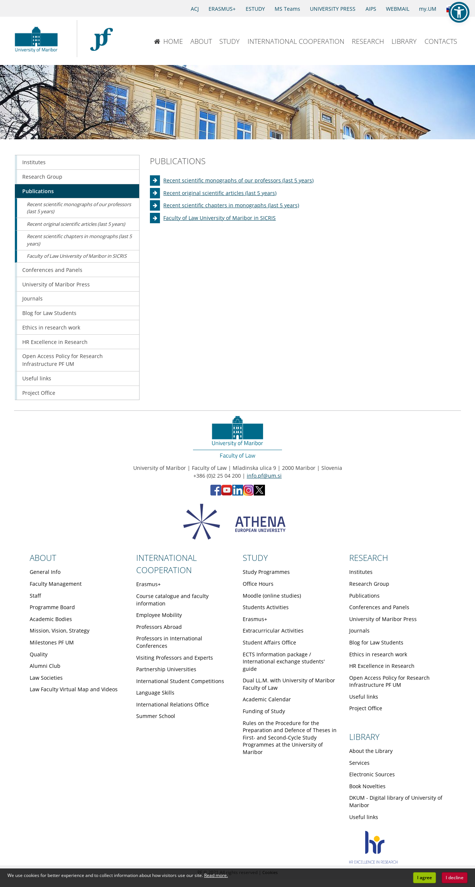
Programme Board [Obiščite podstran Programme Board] (52, 607)
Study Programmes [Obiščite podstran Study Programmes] (266, 571)
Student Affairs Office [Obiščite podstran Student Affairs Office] (269, 642)
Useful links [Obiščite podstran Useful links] (36, 378)
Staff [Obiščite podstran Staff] (35, 595)
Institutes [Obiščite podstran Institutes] (34, 162)
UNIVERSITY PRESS (333, 8)
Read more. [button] (216, 875)
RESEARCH (368, 41)
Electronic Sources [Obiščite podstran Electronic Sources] (372, 774)
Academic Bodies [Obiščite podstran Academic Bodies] (51, 619)
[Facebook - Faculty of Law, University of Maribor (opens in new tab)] (215, 493)
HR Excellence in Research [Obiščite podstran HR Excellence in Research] (55, 341)
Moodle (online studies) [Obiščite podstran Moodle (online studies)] (272, 595)
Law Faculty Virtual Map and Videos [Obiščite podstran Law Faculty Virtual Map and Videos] (74, 689)
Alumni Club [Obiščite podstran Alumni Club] (45, 665)
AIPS (371, 8)
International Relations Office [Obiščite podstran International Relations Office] (172, 704)
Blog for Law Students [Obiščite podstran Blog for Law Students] (49, 312)
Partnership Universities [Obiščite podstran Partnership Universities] (166, 669)
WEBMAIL (397, 8)
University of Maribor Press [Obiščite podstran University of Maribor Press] (56, 284)
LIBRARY (404, 41)
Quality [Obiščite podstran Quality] (39, 654)
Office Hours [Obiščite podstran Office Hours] (258, 583)
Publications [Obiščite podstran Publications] (38, 191)
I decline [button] (454, 877)
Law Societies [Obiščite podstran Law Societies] (46, 677)
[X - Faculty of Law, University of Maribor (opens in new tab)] (259, 493)
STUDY (229, 41)
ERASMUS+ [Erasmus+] (222, 8)
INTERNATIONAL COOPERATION (296, 41)
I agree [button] (424, 877)
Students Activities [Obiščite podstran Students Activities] (266, 607)
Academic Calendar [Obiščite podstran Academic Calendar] (267, 699)
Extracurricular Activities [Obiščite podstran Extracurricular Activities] (273, 630)
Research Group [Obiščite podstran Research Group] (42, 176)
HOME (168, 41)
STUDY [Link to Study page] (255, 557)
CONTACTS (441, 41)
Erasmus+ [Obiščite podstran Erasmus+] (148, 584)
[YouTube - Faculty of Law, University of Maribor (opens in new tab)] (226, 493)
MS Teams (287, 8)
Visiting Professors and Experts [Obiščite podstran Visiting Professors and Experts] (174, 657)
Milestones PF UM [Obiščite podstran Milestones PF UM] (52, 642)
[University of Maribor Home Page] (38, 38)
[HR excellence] (373, 861)
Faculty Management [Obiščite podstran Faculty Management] (56, 583)
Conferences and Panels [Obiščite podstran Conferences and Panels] (52, 269)
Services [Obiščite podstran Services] (359, 762)
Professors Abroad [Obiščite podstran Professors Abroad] (159, 626)
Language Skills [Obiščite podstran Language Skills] (155, 692)
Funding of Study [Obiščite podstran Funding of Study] (264, 711)
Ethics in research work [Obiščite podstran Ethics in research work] (51, 327)
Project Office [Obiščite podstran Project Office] (38, 392)
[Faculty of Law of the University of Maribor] (101, 38)
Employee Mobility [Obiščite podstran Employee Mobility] (159, 614)
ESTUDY (255, 8)
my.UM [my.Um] (427, 8)
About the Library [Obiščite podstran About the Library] (371, 750)
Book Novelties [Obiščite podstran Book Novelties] (367, 786)
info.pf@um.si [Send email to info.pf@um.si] (264, 475)
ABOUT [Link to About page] (43, 557)
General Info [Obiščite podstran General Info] (45, 571)
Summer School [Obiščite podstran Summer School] (155, 715)
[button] (459, 12)
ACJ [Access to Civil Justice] (195, 8)
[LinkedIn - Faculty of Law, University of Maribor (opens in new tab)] (237, 493)
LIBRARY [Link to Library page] (364, 736)
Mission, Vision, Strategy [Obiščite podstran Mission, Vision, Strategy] (59, 630)
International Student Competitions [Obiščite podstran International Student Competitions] (180, 681)
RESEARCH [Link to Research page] (368, 557)
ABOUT (201, 41)
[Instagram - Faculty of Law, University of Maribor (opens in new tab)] (248, 493)
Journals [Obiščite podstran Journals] (32, 298)
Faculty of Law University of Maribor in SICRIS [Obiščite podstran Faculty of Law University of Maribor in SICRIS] (219, 217)
